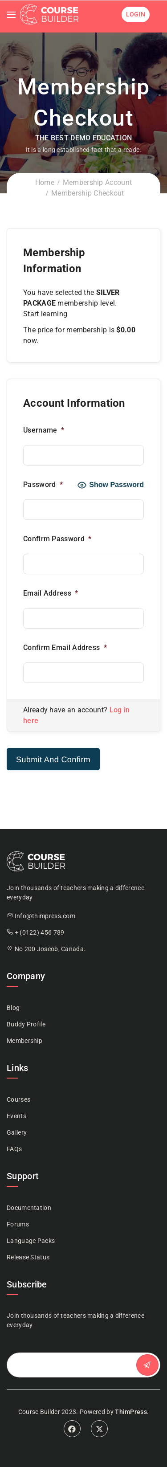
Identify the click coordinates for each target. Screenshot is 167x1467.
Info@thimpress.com (45, 915)
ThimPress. (132, 1411)
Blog (13, 1007)
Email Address (51, 593)
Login (136, 14)
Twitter (99, 1428)
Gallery (17, 1132)
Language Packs (31, 1240)
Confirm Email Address (66, 647)
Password (44, 484)
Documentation (29, 1207)
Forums (18, 1224)
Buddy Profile (26, 1024)
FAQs (14, 1148)
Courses (18, 1099)
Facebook (72, 1428)
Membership (24, 1040)
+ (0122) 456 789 (40, 932)
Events (16, 1116)
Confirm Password (58, 539)
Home (44, 182)
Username (44, 430)
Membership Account (97, 182)
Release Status (28, 1257)
